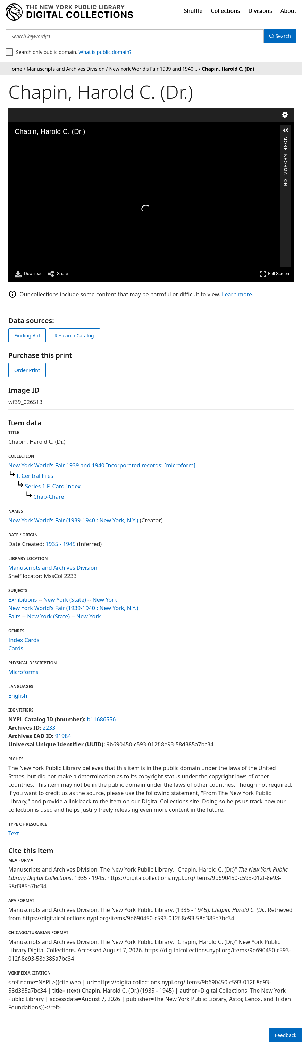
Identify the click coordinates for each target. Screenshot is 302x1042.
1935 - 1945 (60, 544)
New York (105, 599)
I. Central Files (35, 476)
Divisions (260, 11)
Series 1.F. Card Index (53, 486)
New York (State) (64, 599)
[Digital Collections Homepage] (69, 12)
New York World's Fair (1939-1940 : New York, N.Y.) (73, 520)
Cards (15, 648)
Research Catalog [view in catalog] (74, 335)
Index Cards (23, 640)
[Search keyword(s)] (135, 36)
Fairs (14, 616)
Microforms (23, 672)
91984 (63, 736)
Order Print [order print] (27, 370)
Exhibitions (22, 599)
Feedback (285, 1035)
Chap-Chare (48, 496)
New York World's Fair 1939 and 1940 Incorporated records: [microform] (101, 465)
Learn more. (237, 294)
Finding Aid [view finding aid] (27, 335)
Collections (225, 11)
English (17, 695)
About (288, 11)
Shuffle (193, 11)
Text (13, 833)
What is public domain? (105, 52)
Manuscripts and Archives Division (52, 567)
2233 (49, 727)
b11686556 (101, 719)
